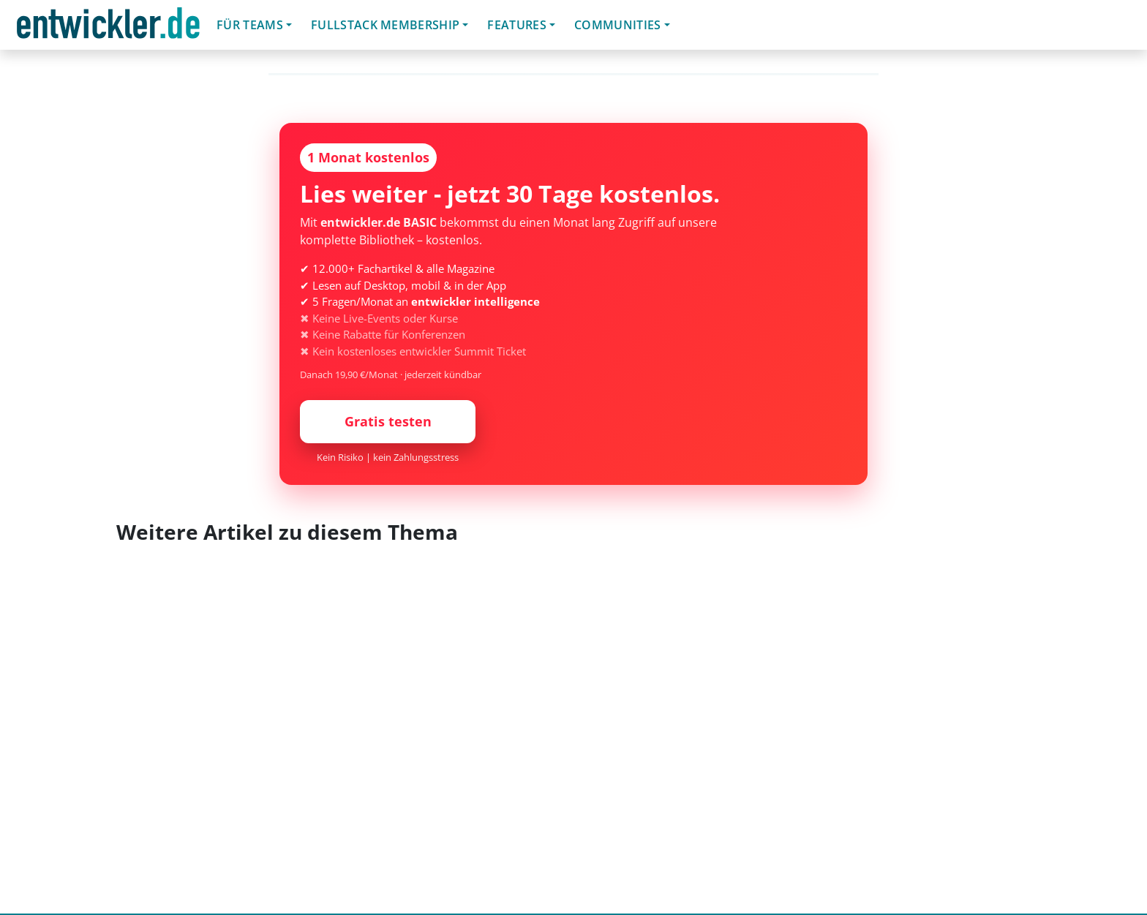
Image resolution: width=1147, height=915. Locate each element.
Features (516, 25)
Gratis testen (388, 421)
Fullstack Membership (385, 25)
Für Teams (250, 25)
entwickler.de (108, 27)
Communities (617, 25)
